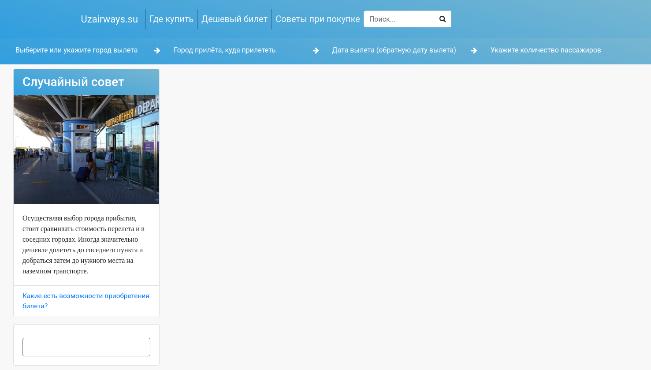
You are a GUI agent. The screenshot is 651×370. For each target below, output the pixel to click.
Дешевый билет (234, 19)
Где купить (171, 19)
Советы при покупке (317, 19)
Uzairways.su (109, 19)
